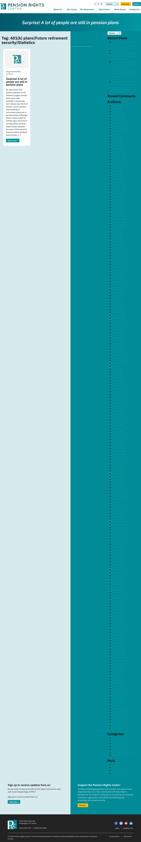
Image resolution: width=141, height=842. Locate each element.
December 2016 (119, 419)
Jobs (117, 828)
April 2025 (117, 142)
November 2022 (119, 221)
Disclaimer (128, 836)
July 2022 (116, 230)
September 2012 (119, 564)
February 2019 (119, 346)
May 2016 (116, 439)
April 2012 (117, 578)
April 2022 (117, 238)
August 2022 (118, 227)
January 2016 (118, 451)
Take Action (105, 9)
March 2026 (117, 111)
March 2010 (117, 646)
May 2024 (116, 173)
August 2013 (118, 533)
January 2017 (118, 417)
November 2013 (119, 524)
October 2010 (118, 626)
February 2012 (118, 584)
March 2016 (117, 445)
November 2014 (119, 490)
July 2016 (116, 434)
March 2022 (117, 241)
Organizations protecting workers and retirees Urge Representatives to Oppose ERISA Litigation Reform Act (125, 86)
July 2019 (116, 332)
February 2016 (118, 448)
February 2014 (118, 516)
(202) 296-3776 (25, 828)
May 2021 (116, 270)
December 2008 (119, 688)
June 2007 (117, 717)
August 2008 (118, 700)
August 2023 (118, 199)
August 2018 (118, 363)
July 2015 (116, 468)
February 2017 (118, 414)
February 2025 (119, 148)
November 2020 (119, 287)
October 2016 (118, 425)
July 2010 (116, 635)
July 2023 (116, 202)
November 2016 (119, 422)
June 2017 (117, 403)
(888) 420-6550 (40, 828)
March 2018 (117, 377)
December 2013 (119, 521)
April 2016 (117, 442)
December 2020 (119, 284)
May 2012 (116, 575)
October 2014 (118, 493)
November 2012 (119, 558)
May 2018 (116, 371)
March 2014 (117, 513)
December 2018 (119, 352)
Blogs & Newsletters (121, 738)
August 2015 (118, 465)
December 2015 (119, 453)
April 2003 (117, 728)
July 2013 (116, 535)
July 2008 (116, 702)
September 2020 (120, 292)
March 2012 (117, 581)
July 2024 (116, 168)
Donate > (82, 805)
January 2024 (118, 185)
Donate (137, 4)
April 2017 (116, 408)
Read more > (13, 140)
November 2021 (119, 253)
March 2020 (117, 309)
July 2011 (116, 603)
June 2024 (117, 171)
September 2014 (119, 496)
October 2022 (118, 224)
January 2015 (118, 485)
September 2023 (120, 196)
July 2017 (116, 400)
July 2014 (116, 501)
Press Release (118, 749)
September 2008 (120, 697)
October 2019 (118, 323)
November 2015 (119, 456)
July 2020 (116, 298)
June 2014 (117, 504)
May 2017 (116, 405)
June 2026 (117, 105)
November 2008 (119, 691)
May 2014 (116, 507)
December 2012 (119, 555)
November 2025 (119, 122)
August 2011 (117, 601)
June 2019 (117, 335)
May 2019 (116, 337)
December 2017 (119, 386)
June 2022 (117, 233)
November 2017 (119, 388)
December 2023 (119, 187)
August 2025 (118, 131)
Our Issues (72, 9)
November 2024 (119, 156)
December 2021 (119, 250)
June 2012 (117, 572)
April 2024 (117, 176)
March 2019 (117, 343)
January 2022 (118, 247)
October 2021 (118, 255)
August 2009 (118, 666)
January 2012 (118, 586)
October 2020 (118, 289)
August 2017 (118, 397)
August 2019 (118, 329)
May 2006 (116, 719)
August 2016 (118, 431)
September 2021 (119, 258)
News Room (120, 9)
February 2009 (119, 683)
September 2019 (120, 326)
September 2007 (120, 714)
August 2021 (118, 261)
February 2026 (119, 114)
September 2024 (120, 162)
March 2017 (117, 411)
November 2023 (119, 190)
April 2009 (117, 677)
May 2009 (116, 674)
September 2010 (120, 629)
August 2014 (118, 499)
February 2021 (118, 278)
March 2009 (117, 680)
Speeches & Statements (123, 752)
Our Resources (87, 9)
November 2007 (119, 711)
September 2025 (120, 128)
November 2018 (119, 354)
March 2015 (117, 479)
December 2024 (119, 154)
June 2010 (117, 637)
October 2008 (118, 694)
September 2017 (119, 394)
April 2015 (117, 476)
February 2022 (119, 244)
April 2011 (116, 612)
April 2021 (117, 272)
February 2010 (119, 649)
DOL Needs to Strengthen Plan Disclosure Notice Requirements (123, 45)
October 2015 (118, 459)
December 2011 (119, 589)
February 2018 (119, 380)
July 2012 (116, 569)
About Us (59, 9)
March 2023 (117, 210)
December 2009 (119, 654)
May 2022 (116, 236)
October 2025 (118, 125)
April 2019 (117, 340)
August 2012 (118, 567)
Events (115, 743)
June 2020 (117, 301)
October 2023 (118, 193)
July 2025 (116, 134)
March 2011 (117, 615)
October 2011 (118, 595)
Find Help (126, 4)
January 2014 (118, 519)
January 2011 (118, 620)
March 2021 (117, 275)
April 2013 (117, 544)
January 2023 (118, 216)
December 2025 (119, 120)
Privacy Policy (114, 836)
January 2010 (118, 651)
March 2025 (117, 145)
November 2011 (119, 592)
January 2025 (118, 151)
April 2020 (117, 306)
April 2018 (117, 374)
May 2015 (116, 473)
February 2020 (119, 312)
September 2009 (120, 663)
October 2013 (118, 527)
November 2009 (119, 657)
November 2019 (119, 320)
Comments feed (119, 770)
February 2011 (118, 617)
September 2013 (119, 530)
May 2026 (116, 108)
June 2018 (117, 369)
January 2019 (118, 349)
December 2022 (119, 219)
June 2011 (116, 606)
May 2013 (116, 541)
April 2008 (117, 708)
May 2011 (116, 609)
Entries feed (117, 767)
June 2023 (117, 205)
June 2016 (117, 436)
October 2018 (118, 357)
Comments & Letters (121, 740)
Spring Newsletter (120, 50)
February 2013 (118, 550)
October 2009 (118, 660)
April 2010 (117, 643)
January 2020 (118, 315)
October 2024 (118, 159)
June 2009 (117, 671)
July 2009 (116, 668)
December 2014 (119, 487)
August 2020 (118, 295)
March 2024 (117, 179)
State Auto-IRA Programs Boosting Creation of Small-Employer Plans (125, 56)
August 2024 (118, 165)
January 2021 (118, 281)
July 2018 (116, 366)
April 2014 (117, 510)
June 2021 (117, 267)
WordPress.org (119, 773)
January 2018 (118, 383)
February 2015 (118, 482)
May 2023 (116, 207)
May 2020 (116, 303)
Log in (114, 764)
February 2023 (119, 213)
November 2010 (119, 623)
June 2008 (117, 705)
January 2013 (118, 552)
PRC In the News (119, 746)
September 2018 (120, 360)
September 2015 (119, 462)
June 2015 (117, 470)
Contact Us (128, 828)
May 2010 (116, 640)
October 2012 (118, 561)
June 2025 (117, 137)
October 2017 (118, 391)
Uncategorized (118, 755)
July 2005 (116, 725)
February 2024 (119, 182)
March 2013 (117, 547)
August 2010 (118, 632)
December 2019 (119, 318)
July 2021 (116, 264)
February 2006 (119, 722)
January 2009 (118, 685)
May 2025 (116, 139)
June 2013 (117, 538)
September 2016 (119, 428)
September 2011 (119, 598)
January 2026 (118, 117)
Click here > (14, 802)
